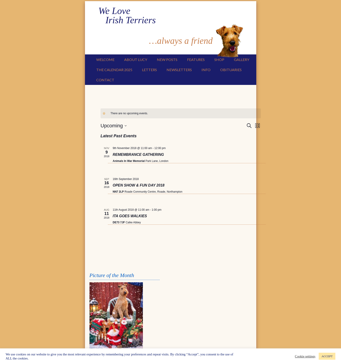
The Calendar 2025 (114, 69)
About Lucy (135, 59)
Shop (219, 59)
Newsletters (179, 69)
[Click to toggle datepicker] (114, 125)
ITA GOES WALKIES (130, 216)
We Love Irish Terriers (132, 15)
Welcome (105, 59)
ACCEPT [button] (327, 356)
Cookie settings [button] (305, 356)
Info (206, 69)
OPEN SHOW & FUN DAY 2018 (139, 185)
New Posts (167, 59)
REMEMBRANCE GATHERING (138, 154)
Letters (149, 69)
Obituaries (231, 69)
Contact (105, 79)
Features (196, 59)
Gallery (241, 59)
